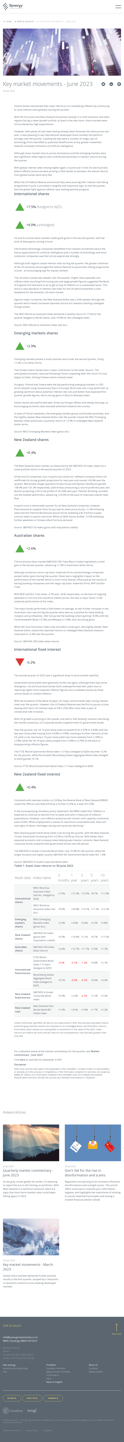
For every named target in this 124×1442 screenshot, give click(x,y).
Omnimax (53, 1398)
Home (9, 21)
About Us (93, 1364)
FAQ (5, 1371)
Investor (32, 1398)
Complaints (48, 1430)
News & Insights (25, 21)
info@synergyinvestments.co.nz (20, 1337)
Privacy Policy (32, 1430)
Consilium (93, 1368)
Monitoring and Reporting (15, 1368)
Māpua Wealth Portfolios (58, 1371)
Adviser (12, 1398)
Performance (52, 1375)
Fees (48, 1378)
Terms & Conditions (11, 1430)
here (22, 1059)
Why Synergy (9, 1364)
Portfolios (51, 1364)
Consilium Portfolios (56, 1368)
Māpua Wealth (96, 1371)
